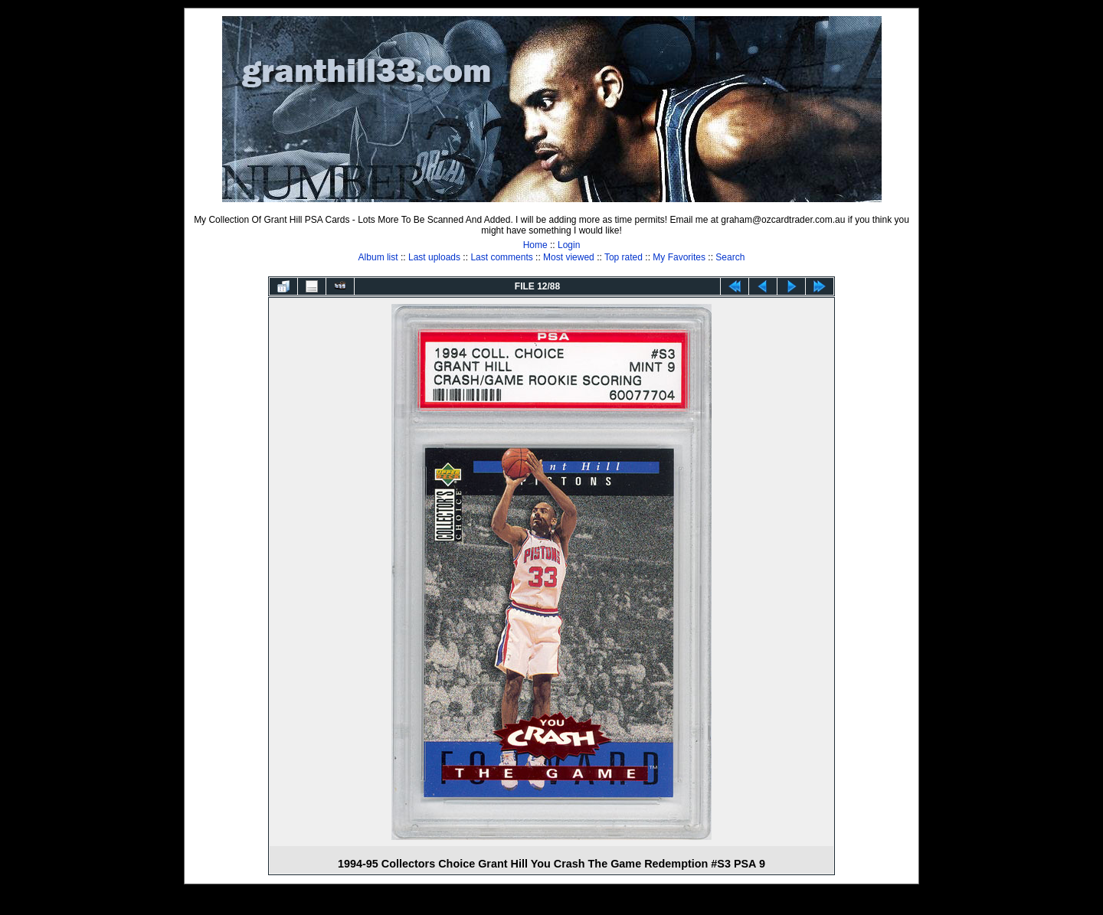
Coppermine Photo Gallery (570, 903)
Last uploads (434, 257)
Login (569, 245)
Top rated (623, 257)
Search (730, 257)
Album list (378, 257)
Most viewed (568, 257)
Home (535, 245)
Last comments (501, 257)
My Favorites (679, 257)
